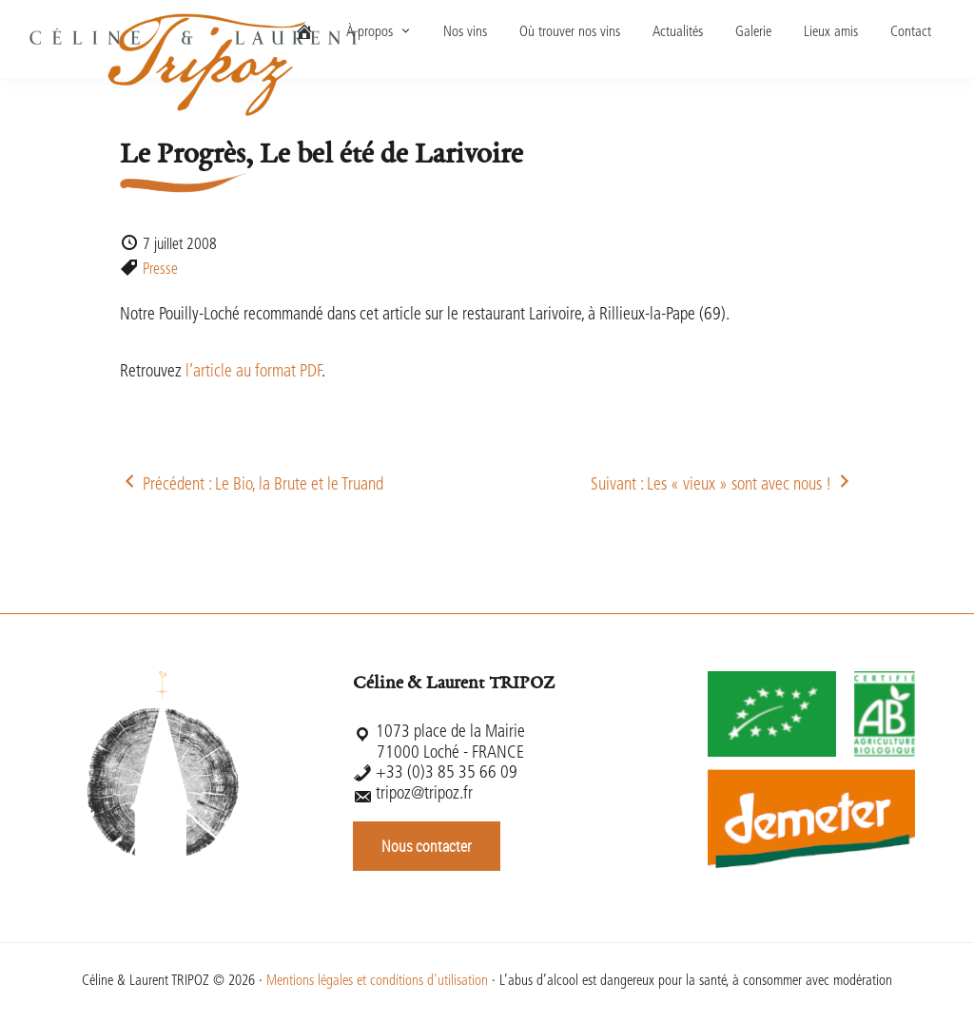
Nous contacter (426, 846)
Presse (160, 270)
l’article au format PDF (253, 372)
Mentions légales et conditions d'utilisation (377, 981)
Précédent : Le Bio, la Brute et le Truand (251, 485)
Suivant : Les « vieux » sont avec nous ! (722, 485)
